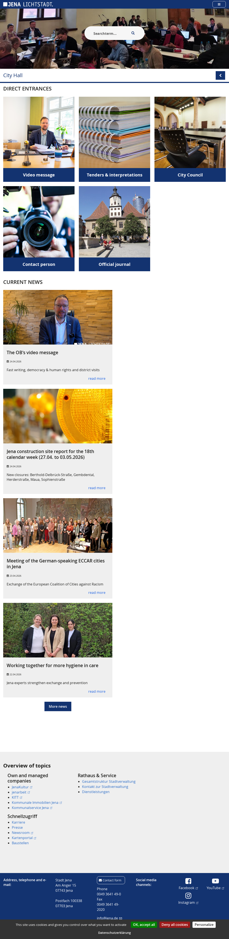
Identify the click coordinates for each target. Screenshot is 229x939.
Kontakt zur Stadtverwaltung (105, 786)
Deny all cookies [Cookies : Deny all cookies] (175, 924)
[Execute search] (133, 33)
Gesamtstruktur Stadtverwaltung (109, 781)
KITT (17, 797)
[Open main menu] (219, 4)
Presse (17, 827)
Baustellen (20, 843)
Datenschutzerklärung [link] (114, 933)
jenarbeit (21, 792)
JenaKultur (22, 787)
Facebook (188, 887)
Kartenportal (24, 837)
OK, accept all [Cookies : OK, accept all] (144, 924)
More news (58, 715)
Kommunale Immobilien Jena (37, 802)
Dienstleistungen (96, 792)
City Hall (13, 75)
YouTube (215, 887)
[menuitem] (36, 791)
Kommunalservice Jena (32, 807)
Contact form (112, 880)
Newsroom (22, 832)
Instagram (188, 902)
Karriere (18, 822)
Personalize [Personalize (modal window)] (204, 924)
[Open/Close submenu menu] (220, 75)
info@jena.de (109, 918)
